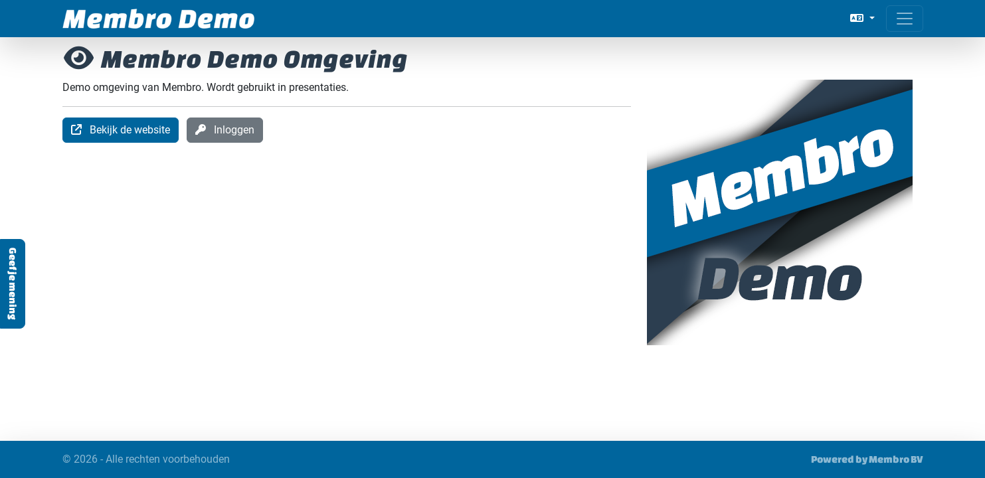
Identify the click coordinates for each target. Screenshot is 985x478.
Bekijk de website (120, 129)
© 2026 (146, 459)
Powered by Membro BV (867, 459)
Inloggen (224, 129)
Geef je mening (13, 284)
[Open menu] (904, 18)
